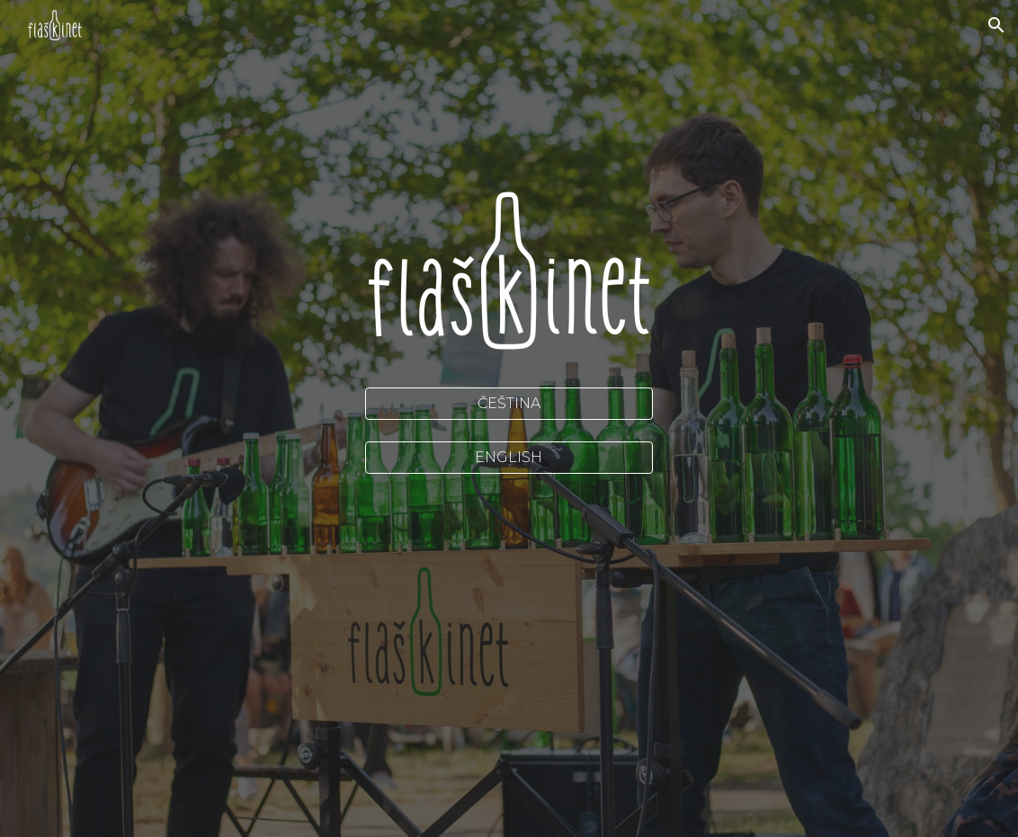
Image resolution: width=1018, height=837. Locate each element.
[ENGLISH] (508, 457)
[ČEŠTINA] (508, 403)
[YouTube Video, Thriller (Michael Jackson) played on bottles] (508, 578)
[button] (996, 25)
